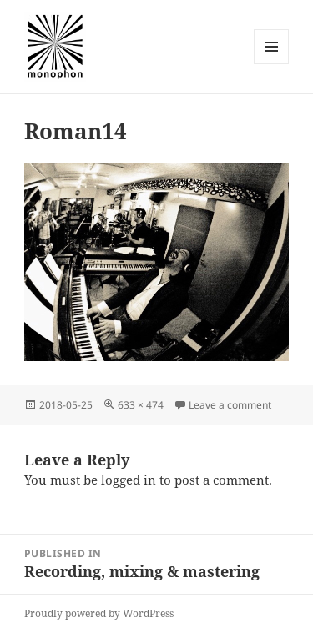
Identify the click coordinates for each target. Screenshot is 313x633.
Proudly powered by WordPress (99, 613)
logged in (128, 479)
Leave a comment (230, 405)
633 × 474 (141, 405)
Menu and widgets (272, 63)
